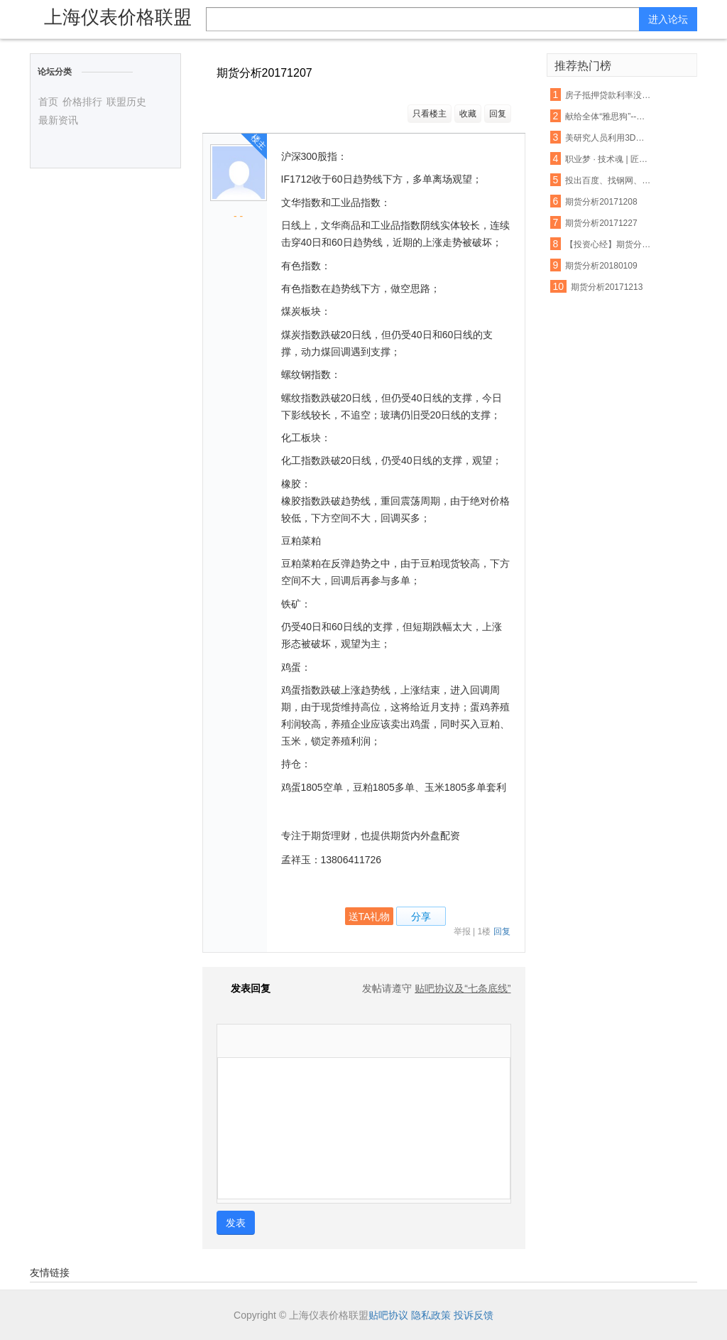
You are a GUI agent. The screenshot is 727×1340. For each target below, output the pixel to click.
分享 (421, 916)
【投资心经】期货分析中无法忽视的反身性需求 (608, 244)
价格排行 (82, 101)
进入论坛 (668, 19)
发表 (236, 1222)
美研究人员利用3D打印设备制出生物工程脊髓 (608, 138)
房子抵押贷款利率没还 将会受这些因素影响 (608, 95)
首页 (48, 101)
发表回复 (243, 988)
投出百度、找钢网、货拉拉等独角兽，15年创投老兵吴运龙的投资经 (608, 180)
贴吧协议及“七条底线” (462, 988)
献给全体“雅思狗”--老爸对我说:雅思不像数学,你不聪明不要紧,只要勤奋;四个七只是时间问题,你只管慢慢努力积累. (608, 116)
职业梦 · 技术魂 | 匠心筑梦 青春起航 (608, 159)
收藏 (467, 114)
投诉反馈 (473, 1315)
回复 (497, 114)
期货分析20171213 (607, 287)
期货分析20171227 (601, 223)
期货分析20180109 (601, 266)
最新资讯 (58, 120)
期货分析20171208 (601, 202)
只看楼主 (429, 114)
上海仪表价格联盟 (118, 17)
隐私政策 (431, 1315)
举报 (462, 931)
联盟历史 (126, 101)
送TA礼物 (369, 916)
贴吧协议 (388, 1315)
